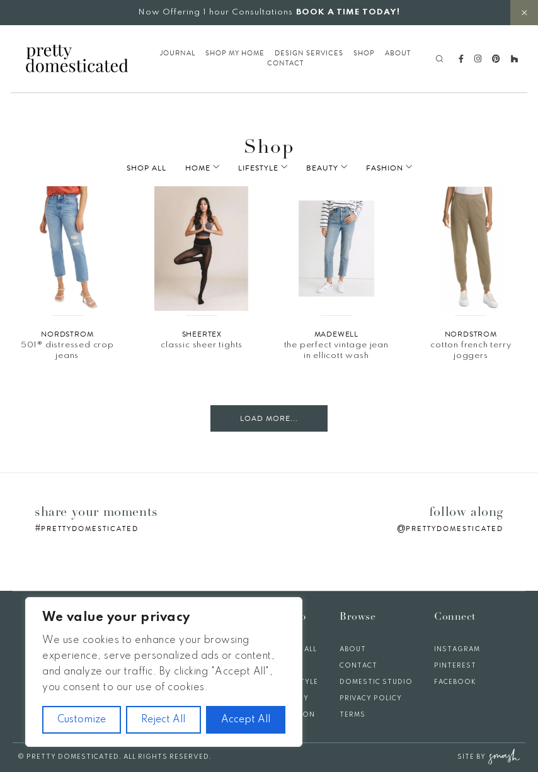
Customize (81, 720)
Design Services (309, 53)
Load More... (269, 418)
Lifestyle (267, 168)
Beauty (322, 168)
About (398, 53)
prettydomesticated (90, 528)
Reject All (163, 720)
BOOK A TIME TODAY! (348, 12)
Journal (177, 53)
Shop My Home (235, 53)
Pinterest (455, 666)
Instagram (457, 649)
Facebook (455, 682)
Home (215, 168)
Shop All (164, 168)
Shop (364, 53)
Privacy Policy (371, 698)
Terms (352, 715)
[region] (163, 672)
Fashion (375, 168)
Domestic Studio (376, 682)
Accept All (245, 720)
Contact (285, 64)
